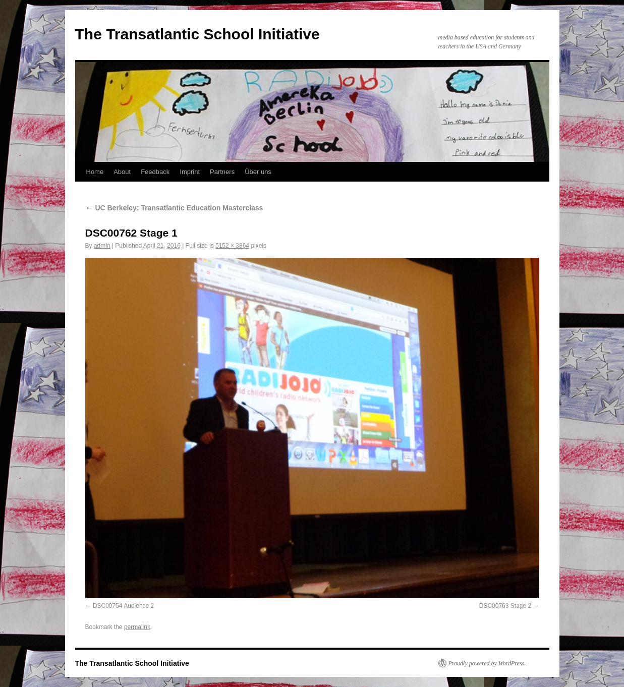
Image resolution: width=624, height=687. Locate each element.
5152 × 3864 (232, 245)
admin (102, 245)
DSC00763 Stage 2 (505, 605)
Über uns (258, 172)
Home (95, 172)
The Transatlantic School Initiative (197, 34)
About (122, 172)
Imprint (190, 172)
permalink (137, 627)
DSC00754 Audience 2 (123, 605)
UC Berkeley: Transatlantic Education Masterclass (174, 208)
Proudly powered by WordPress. (487, 663)
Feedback (155, 172)
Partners (222, 172)
